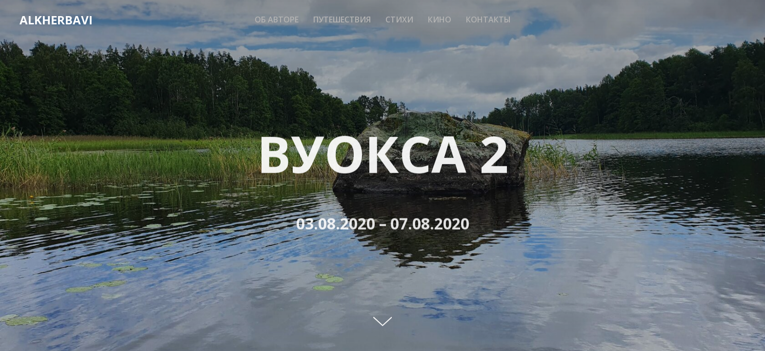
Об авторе (277, 19)
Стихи (399, 19)
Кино (439, 19)
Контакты (488, 19)
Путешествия (342, 19)
